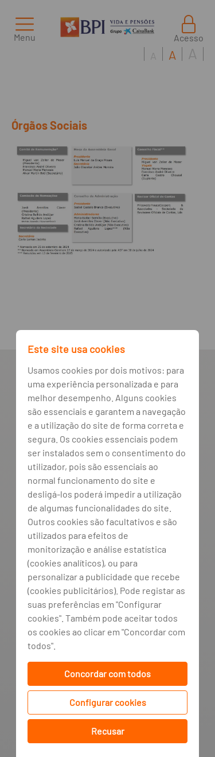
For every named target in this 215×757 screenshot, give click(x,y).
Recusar (107, 730)
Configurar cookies (107, 702)
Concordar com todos (107, 673)
